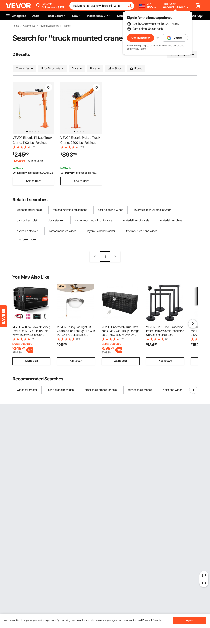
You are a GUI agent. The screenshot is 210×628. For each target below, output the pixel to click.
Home (16, 25)
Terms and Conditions (172, 45)
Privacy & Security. (151, 620)
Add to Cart (33, 181)
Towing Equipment (49, 25)
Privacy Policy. (138, 48)
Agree (189, 620)
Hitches (67, 25)
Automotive (29, 25)
